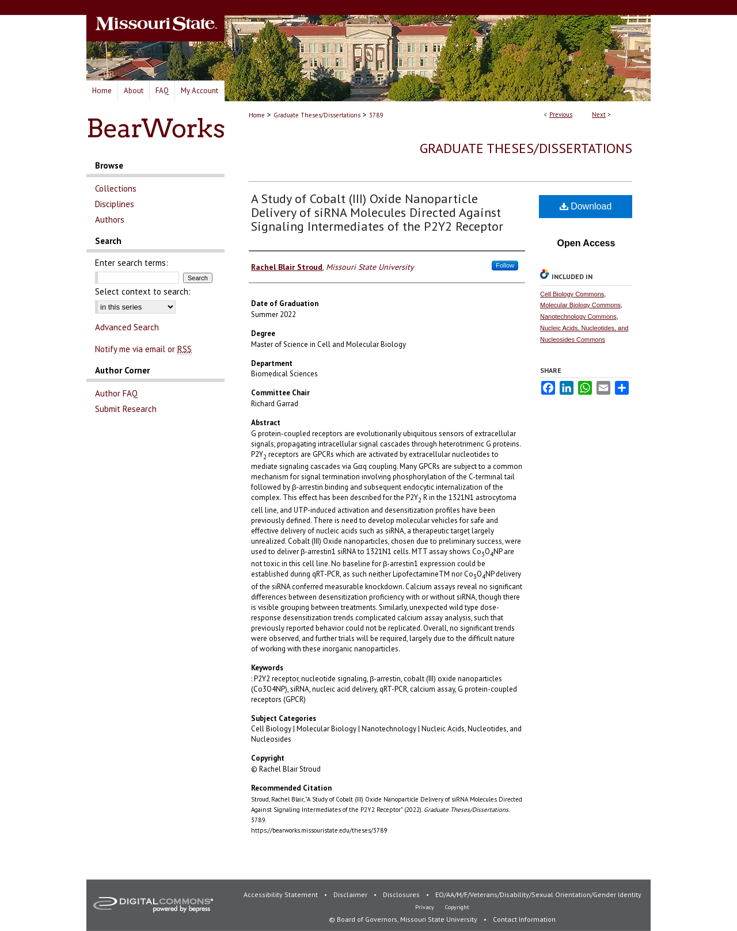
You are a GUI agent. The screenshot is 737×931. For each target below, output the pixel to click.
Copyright (457, 907)
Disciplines (114, 204)
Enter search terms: (131, 262)
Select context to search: (143, 291)
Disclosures (402, 894)
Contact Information (524, 919)
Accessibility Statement (282, 894)
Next (599, 114)
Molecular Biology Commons (580, 305)
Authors (109, 219)
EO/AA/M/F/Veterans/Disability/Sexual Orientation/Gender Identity (538, 894)
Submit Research (126, 408)
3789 (376, 115)
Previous (560, 114)
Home (257, 115)
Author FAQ (116, 393)
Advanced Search (127, 327)
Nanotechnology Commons (578, 316)
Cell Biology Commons (572, 294)
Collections (115, 188)
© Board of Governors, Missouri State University (404, 919)
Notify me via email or (143, 349)
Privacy (425, 907)
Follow (505, 265)
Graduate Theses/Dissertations (316, 115)
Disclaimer (351, 894)
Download (586, 206)
